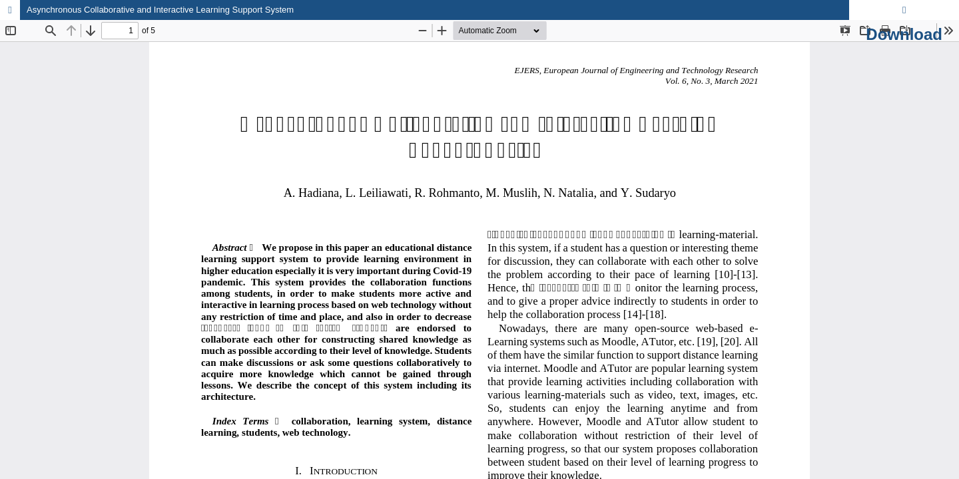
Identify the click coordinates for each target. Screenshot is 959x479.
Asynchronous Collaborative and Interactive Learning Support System (160, 10)
